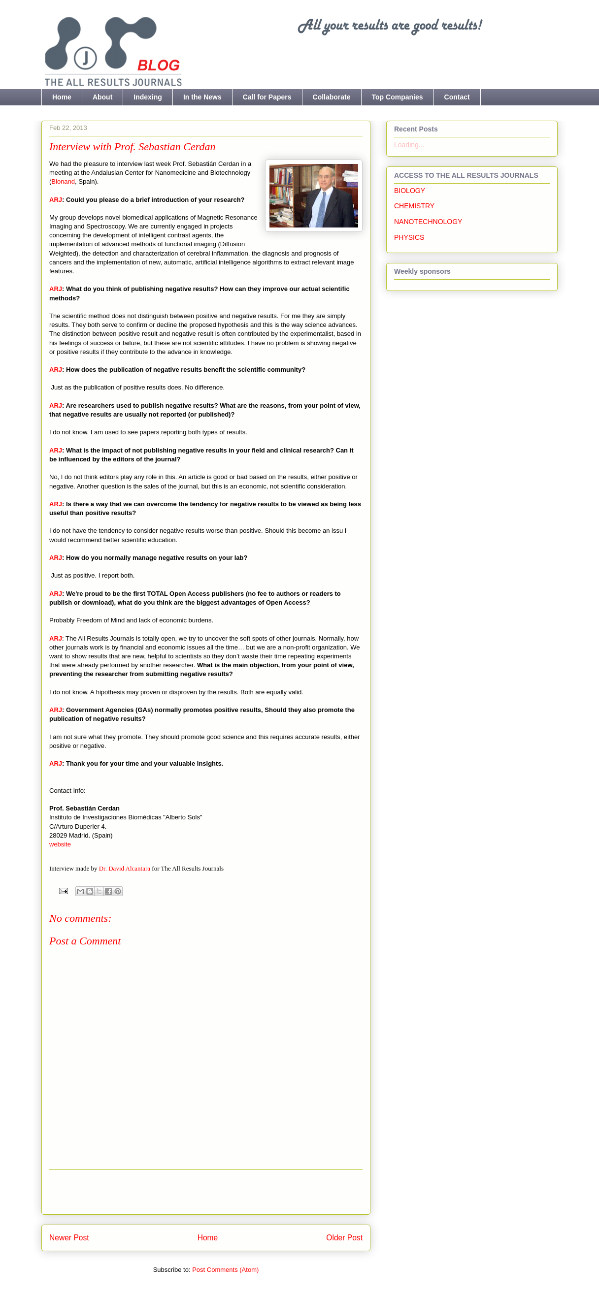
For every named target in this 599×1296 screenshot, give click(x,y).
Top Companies (397, 97)
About (102, 97)
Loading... (409, 145)
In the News (202, 97)
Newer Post (69, 1237)
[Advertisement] (206, 1192)
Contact (457, 97)
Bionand (63, 181)
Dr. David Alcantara (124, 868)
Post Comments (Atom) (225, 1269)
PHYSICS (409, 237)
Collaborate (332, 97)
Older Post (344, 1237)
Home (61, 97)
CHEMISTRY (414, 206)
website (60, 844)
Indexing (147, 97)
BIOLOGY (409, 190)
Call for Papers (267, 97)
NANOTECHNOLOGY (428, 222)
